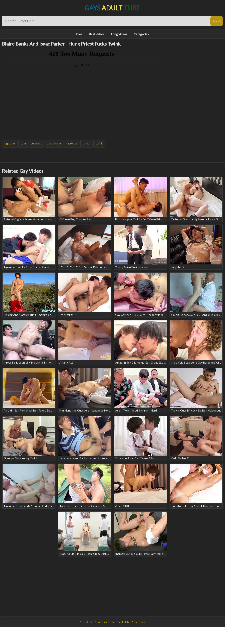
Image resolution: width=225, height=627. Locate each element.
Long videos (119, 34)
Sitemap (140, 622)
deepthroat (54, 143)
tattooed (72, 143)
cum (23, 143)
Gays (112, 8)
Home (78, 34)
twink (99, 143)
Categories (141, 34)
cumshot (36, 143)
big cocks (10, 143)
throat (87, 143)
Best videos (96, 34)
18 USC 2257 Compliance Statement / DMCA (106, 622)
